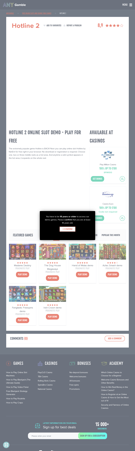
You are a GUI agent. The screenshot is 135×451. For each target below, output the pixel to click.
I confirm (67, 229)
